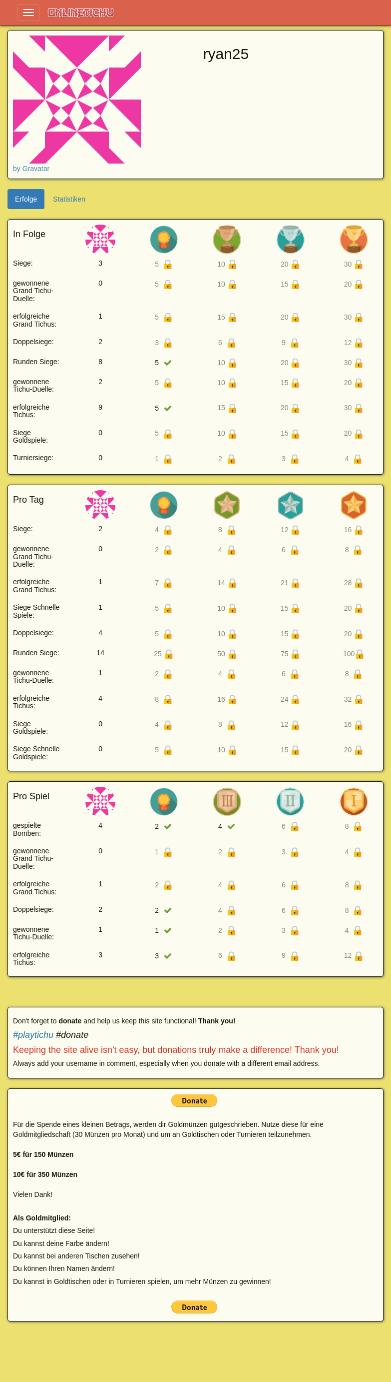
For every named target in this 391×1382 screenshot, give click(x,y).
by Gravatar (31, 169)
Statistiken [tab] (69, 199)
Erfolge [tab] (26, 199)
